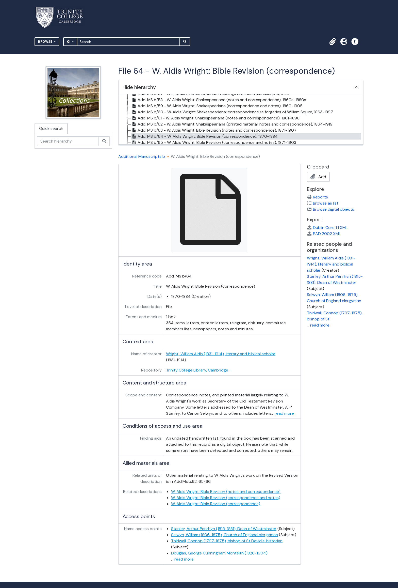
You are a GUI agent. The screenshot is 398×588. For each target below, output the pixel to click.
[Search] (128, 41)
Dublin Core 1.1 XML (327, 227)
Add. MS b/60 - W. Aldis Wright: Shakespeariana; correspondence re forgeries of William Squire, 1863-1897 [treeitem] (232, 112)
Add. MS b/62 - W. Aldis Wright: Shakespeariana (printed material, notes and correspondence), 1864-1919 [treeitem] (232, 124)
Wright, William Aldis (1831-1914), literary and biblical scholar (220, 354)
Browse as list (322, 203)
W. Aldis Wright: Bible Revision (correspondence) (215, 503)
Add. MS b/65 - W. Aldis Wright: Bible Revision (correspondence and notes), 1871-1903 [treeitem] (213, 143)
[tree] (241, 119)
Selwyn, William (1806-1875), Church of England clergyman (224, 534)
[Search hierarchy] (68, 141)
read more (284, 413)
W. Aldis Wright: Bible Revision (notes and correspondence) (225, 491)
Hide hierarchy (139, 87)
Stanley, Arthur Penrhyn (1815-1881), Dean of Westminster (223, 528)
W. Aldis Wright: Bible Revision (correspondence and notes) (225, 497)
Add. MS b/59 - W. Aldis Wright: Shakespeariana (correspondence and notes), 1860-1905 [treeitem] (217, 106)
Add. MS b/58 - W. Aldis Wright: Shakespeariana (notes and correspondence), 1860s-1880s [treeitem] (218, 100)
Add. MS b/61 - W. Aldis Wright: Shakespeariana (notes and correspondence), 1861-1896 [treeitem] (215, 118)
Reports (317, 197)
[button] (332, 41)
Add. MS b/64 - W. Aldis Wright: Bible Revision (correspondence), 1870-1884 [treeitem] (204, 136)
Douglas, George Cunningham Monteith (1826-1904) (219, 553)
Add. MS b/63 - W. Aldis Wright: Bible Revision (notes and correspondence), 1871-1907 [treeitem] (213, 130)
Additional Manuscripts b (141, 156)
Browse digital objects (330, 209)
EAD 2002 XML (324, 233)
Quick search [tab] (51, 128)
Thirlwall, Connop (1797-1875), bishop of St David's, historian (227, 541)
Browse (45, 41)
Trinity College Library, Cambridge (197, 370)
